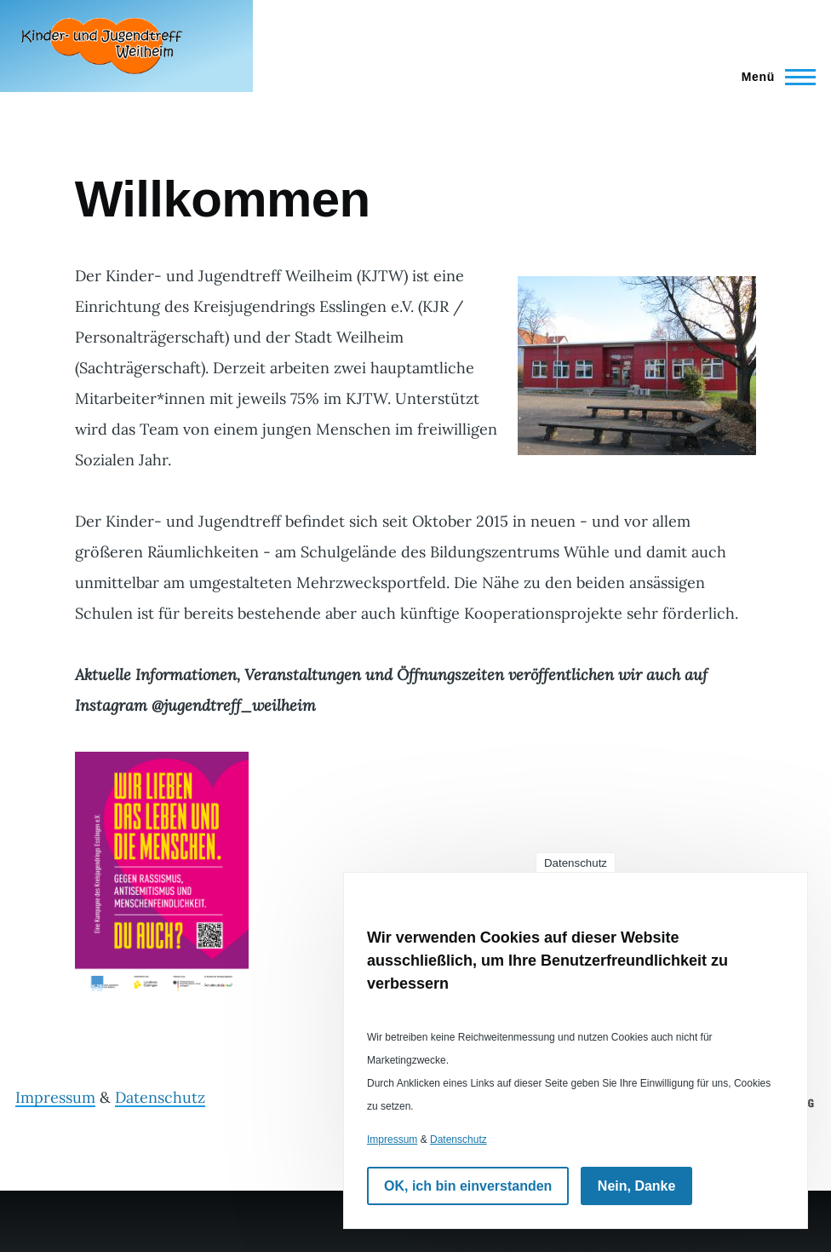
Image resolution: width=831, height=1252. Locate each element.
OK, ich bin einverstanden (468, 1186)
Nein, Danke (637, 1186)
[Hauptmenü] (773, 76)
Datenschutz (160, 1097)
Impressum (55, 1097)
